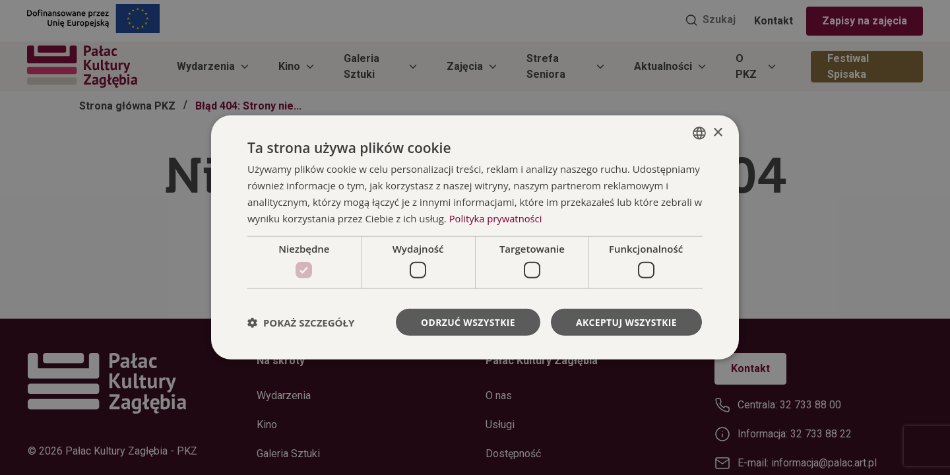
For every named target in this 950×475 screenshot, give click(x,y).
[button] (300, 322)
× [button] (717, 132)
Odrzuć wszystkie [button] (467, 321)
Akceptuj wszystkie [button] (626, 321)
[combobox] (699, 133)
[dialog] (475, 237)
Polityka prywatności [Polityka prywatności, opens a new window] (496, 217)
